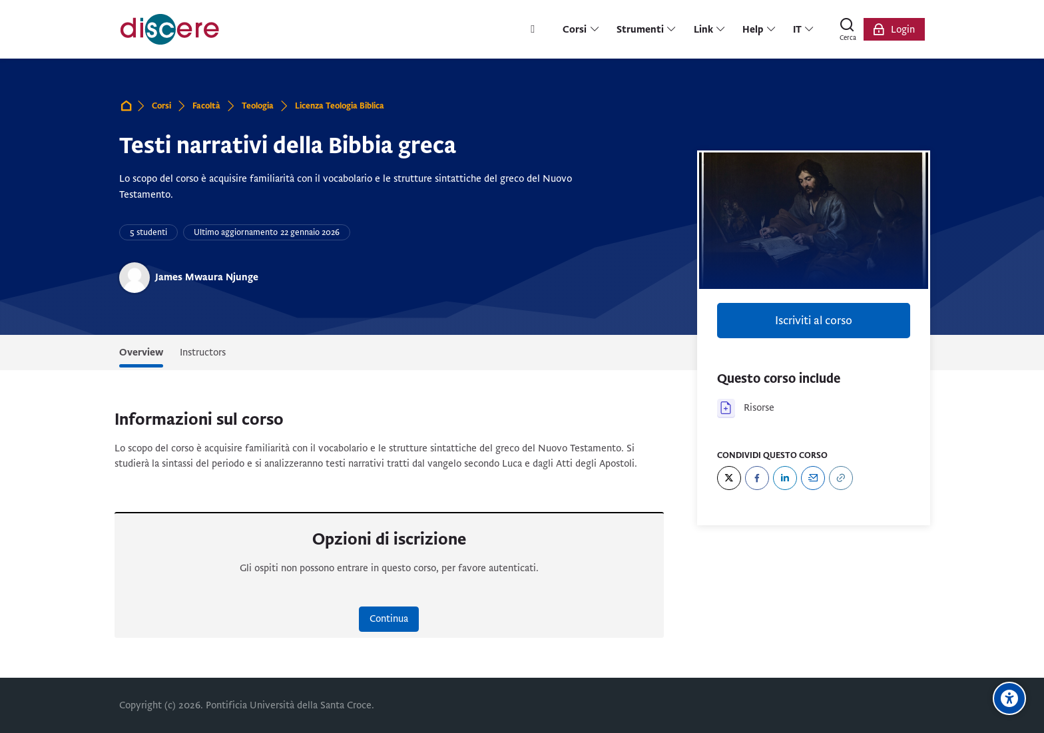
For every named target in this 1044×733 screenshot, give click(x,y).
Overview (141, 352)
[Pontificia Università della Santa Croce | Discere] (169, 29)
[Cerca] (847, 29)
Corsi (161, 106)
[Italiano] (804, 29)
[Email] (813, 478)
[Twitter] (729, 478)
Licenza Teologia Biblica (339, 106)
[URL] (841, 478)
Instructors (203, 352)
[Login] (894, 29)
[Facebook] (757, 478)
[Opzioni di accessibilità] (1009, 698)
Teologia (258, 106)
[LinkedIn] (785, 478)
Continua (389, 618)
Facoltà (206, 106)
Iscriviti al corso (813, 321)
